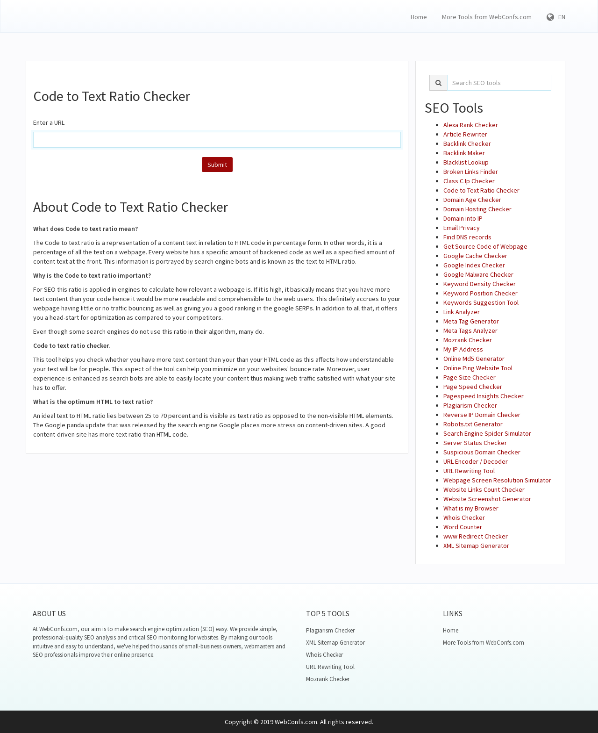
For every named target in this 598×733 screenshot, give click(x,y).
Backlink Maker (464, 153)
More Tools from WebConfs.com (487, 17)
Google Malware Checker (478, 274)
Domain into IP (463, 218)
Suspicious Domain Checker (481, 452)
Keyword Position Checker (480, 293)
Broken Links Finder (470, 171)
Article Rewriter (465, 134)
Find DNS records (467, 237)
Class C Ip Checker (469, 181)
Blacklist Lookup (466, 162)
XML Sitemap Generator (476, 545)
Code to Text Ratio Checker (481, 190)
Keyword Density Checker (479, 284)
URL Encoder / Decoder (475, 461)
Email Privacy (461, 227)
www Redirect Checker (475, 536)
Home (419, 17)
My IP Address (463, 349)
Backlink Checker (467, 143)
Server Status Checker (475, 442)
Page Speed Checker (472, 386)
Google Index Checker (474, 265)
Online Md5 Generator (474, 358)
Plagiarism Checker (470, 405)
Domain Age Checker (472, 199)
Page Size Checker (469, 377)
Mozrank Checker (467, 340)
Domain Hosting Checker (477, 209)
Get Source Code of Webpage (485, 246)
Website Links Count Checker (484, 489)
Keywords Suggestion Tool (481, 302)
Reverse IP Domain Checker (481, 414)
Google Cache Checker (475, 256)
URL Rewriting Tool (469, 471)
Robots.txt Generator (473, 424)
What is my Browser (470, 508)
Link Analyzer (461, 312)
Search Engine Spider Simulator (487, 433)
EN (556, 17)
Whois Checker (464, 517)
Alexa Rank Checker (470, 125)
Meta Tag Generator (471, 321)
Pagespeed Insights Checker (483, 396)
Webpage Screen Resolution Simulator (497, 480)
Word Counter (462, 527)
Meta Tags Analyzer (470, 330)
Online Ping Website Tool (478, 368)
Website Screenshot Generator (487, 499)
